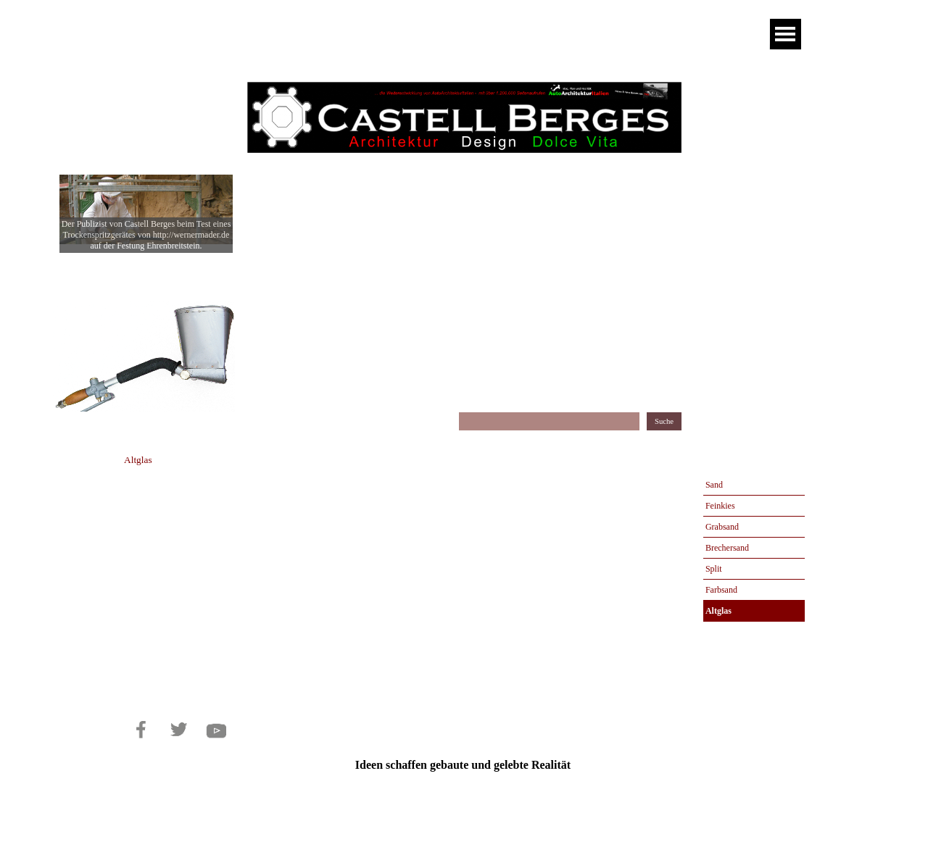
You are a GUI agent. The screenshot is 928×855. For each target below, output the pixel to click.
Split (713, 569)
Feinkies (720, 506)
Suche (664, 421)
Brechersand (727, 548)
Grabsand (722, 527)
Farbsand (721, 590)
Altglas (718, 611)
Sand (714, 485)
